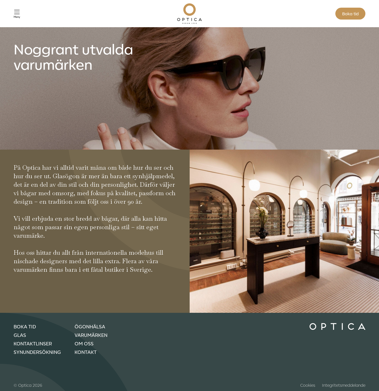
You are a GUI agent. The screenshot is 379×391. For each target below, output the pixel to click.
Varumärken (91, 335)
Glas (20, 335)
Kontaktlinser (33, 343)
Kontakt (86, 352)
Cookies (307, 385)
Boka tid (350, 13)
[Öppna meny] (17, 13)
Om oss (84, 343)
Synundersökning (37, 352)
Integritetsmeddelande (343, 385)
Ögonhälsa (90, 326)
